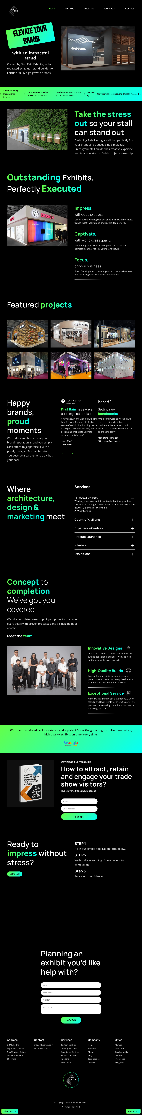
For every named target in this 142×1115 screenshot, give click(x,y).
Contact (129, 8)
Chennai (118, 1055)
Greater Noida (121, 1052)
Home (52, 8)
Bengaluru (119, 1062)
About (90, 1052)
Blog (90, 1055)
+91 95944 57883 (41, 1048)
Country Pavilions (69, 1048)
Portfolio (69, 8)
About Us (89, 8)
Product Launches (69, 1055)
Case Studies (93, 1059)
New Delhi (119, 1048)
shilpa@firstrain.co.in (43, 1045)
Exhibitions (66, 1062)
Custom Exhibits (68, 1045)
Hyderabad (120, 1059)
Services (109, 8)
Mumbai (118, 1045)
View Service (83, 510)
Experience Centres (69, 1052)
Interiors (65, 1059)
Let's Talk (15, 873)
